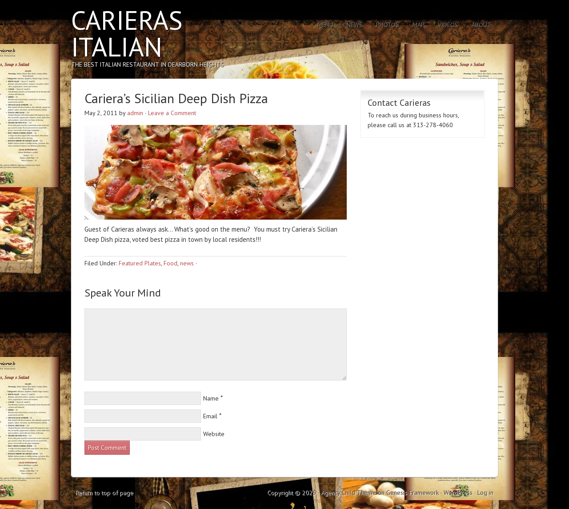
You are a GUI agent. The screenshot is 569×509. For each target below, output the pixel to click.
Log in (485, 493)
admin (135, 113)
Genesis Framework (412, 493)
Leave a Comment (172, 113)
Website (213, 434)
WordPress (458, 493)
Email (210, 416)
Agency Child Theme (348, 493)
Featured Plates (140, 263)
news (187, 263)
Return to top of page (104, 493)
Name (211, 398)
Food (170, 263)
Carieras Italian (127, 33)
